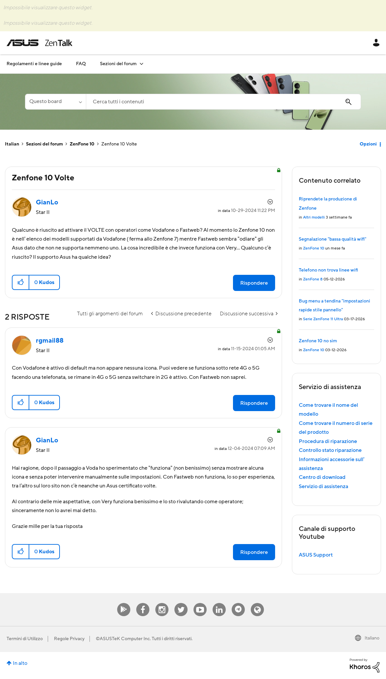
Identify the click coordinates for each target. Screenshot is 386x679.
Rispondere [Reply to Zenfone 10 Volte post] (254, 283)
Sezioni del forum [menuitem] (118, 64)
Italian (12, 144)
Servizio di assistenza (323, 486)
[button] (21, 282)
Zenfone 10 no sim (318, 341)
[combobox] (223, 102)
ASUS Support (316, 555)
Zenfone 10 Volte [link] (119, 144)
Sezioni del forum (44, 144)
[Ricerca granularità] (55, 102)
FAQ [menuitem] (81, 64)
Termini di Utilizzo (25, 639)
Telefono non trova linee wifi (328, 270)
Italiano (372, 638)
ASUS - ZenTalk (39, 43)
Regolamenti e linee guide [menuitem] (34, 64)
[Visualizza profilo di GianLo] (47, 202)
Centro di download (322, 477)
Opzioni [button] (368, 144)
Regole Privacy (69, 639)
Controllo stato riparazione (330, 450)
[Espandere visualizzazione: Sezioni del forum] (141, 63)
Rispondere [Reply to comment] (254, 403)
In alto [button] (20, 663)
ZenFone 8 (312, 279)
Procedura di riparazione (328, 441)
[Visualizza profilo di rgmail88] (50, 340)
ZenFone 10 (82, 144)
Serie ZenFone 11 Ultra (323, 319)
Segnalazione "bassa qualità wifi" (332, 239)
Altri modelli (314, 217)
